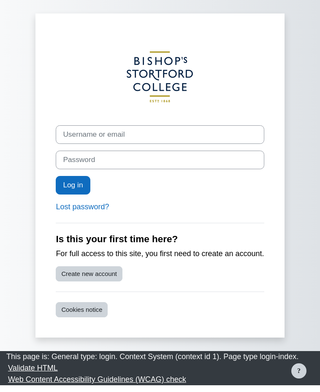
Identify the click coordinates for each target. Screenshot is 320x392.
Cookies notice (81, 309)
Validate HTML (33, 368)
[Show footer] (298, 370)
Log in (73, 185)
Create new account (89, 273)
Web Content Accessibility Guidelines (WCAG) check (97, 379)
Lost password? (82, 207)
